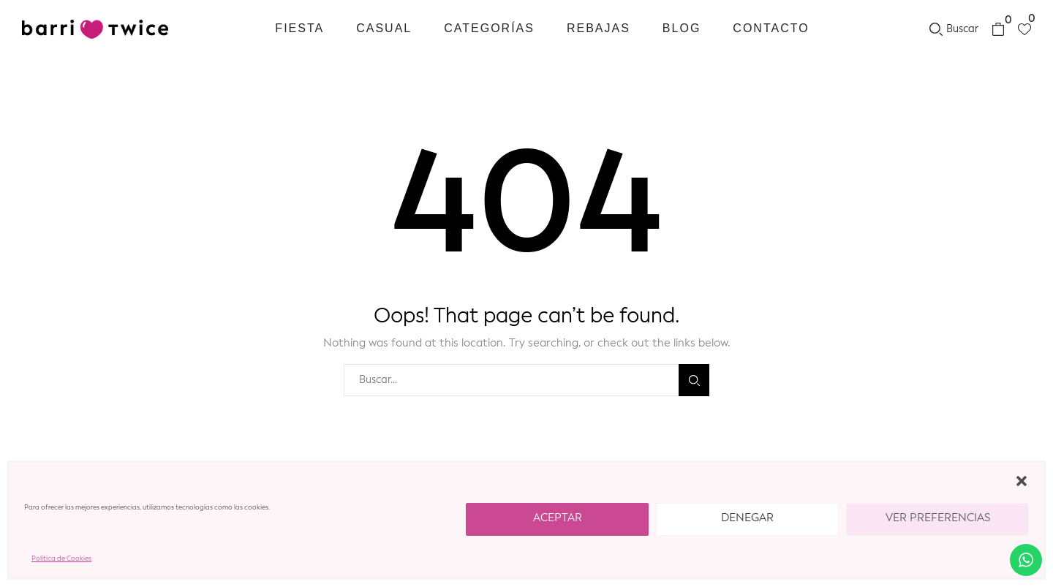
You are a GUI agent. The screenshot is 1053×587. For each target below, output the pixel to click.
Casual (384, 28)
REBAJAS (598, 28)
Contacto (771, 28)
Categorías (489, 28)
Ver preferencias (938, 518)
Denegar (747, 518)
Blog (682, 28)
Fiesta (299, 28)
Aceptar (557, 518)
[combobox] (511, 380)
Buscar (694, 380)
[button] (1021, 481)
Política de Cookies (61, 559)
